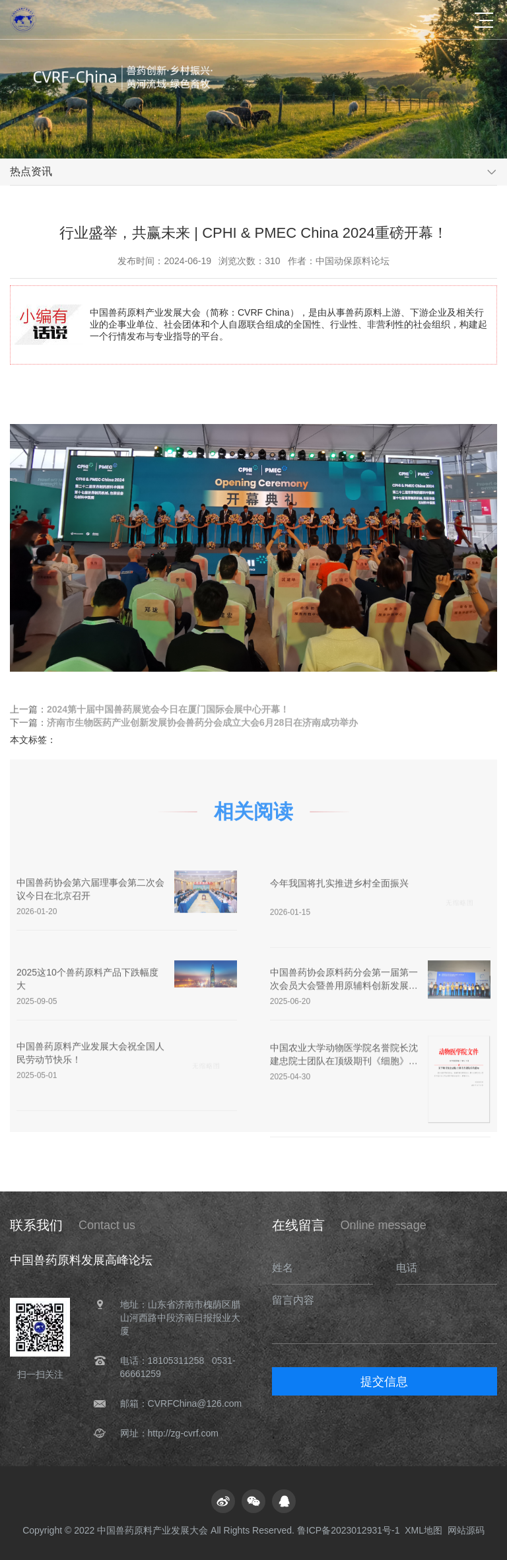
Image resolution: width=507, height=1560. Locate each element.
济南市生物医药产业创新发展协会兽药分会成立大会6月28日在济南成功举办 (202, 724)
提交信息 (384, 1381)
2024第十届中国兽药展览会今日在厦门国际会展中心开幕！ (168, 710)
